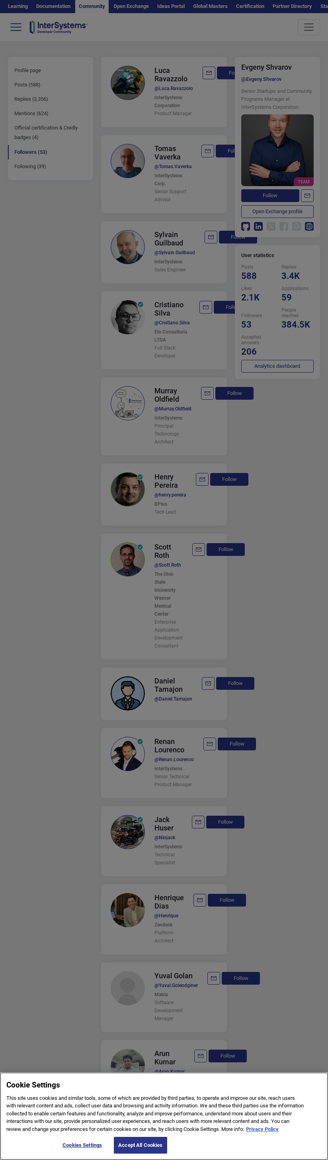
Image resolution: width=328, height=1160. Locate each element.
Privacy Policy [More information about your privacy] (262, 1131)
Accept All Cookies (140, 1148)
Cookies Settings (82, 1148)
